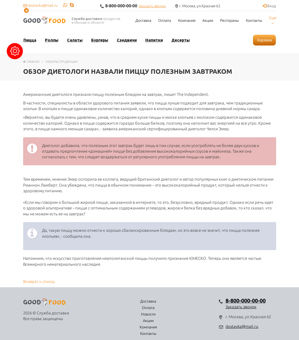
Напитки (154, 40)
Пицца (29, 40)
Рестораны (229, 20)
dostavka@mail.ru (242, 326)
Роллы (51, 40)
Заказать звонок (152, 6)
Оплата (164, 20)
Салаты (75, 40)
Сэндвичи (127, 40)
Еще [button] (272, 20)
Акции (207, 20)
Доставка (143, 20)
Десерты (180, 40)
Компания (186, 20)
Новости (137, 301)
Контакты (254, 20)
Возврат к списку (39, 281)
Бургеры (99, 40)
